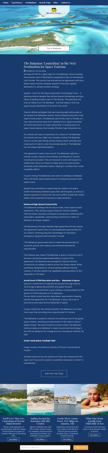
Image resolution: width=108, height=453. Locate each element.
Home (5, 2)
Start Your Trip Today (54, 373)
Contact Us (65, 2)
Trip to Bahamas (54, 48)
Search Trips (44, 2)
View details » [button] (13, 439)
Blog (56, 2)
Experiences (17, 2)
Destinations (30, 2)
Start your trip (80, 447)
